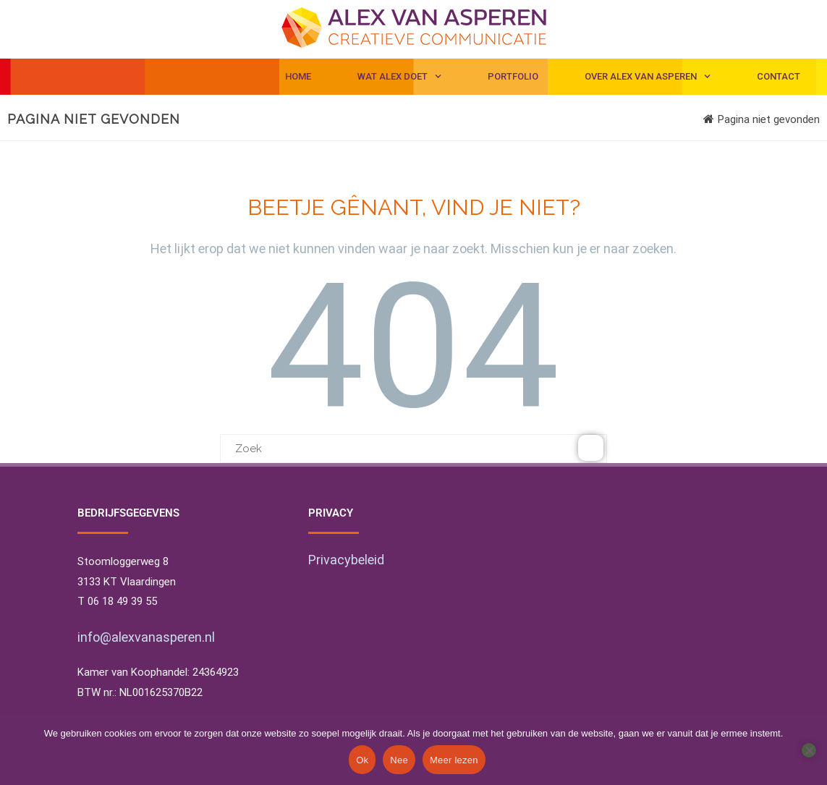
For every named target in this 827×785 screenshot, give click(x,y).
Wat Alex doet (399, 76)
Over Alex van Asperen (648, 76)
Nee (399, 760)
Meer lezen (454, 760)
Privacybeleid (346, 559)
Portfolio (513, 76)
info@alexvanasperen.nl (146, 637)
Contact (778, 76)
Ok (362, 760)
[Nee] (809, 750)
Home (298, 76)
